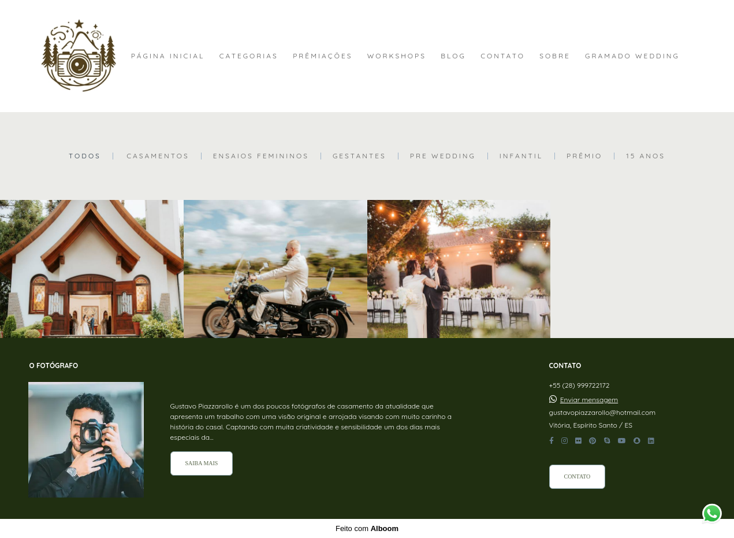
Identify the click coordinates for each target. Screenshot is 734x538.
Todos (85, 156)
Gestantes (359, 156)
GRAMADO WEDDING (632, 55)
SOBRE (555, 55)
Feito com (367, 528)
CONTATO (502, 55)
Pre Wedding (443, 156)
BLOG (453, 55)
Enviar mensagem (589, 399)
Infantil (521, 156)
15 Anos (645, 156)
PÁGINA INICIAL (168, 55)
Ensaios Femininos (261, 156)
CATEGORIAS (248, 55)
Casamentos (157, 156)
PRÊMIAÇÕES (322, 55)
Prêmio (584, 156)
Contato (577, 476)
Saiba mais (201, 463)
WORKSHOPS (396, 55)
